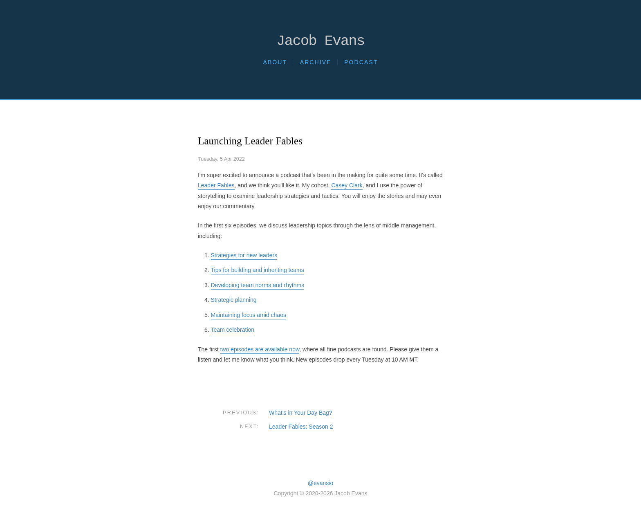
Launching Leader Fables (250, 140)
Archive (316, 62)
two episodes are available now (259, 349)
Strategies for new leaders (244, 255)
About (275, 62)
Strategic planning (234, 300)
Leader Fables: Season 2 (301, 426)
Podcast (361, 62)
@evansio (320, 483)
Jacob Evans (320, 41)
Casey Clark (346, 185)
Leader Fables (216, 185)
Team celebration (233, 329)
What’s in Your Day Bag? (300, 412)
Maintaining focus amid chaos (248, 315)
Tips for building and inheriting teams (257, 270)
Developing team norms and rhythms (258, 285)
